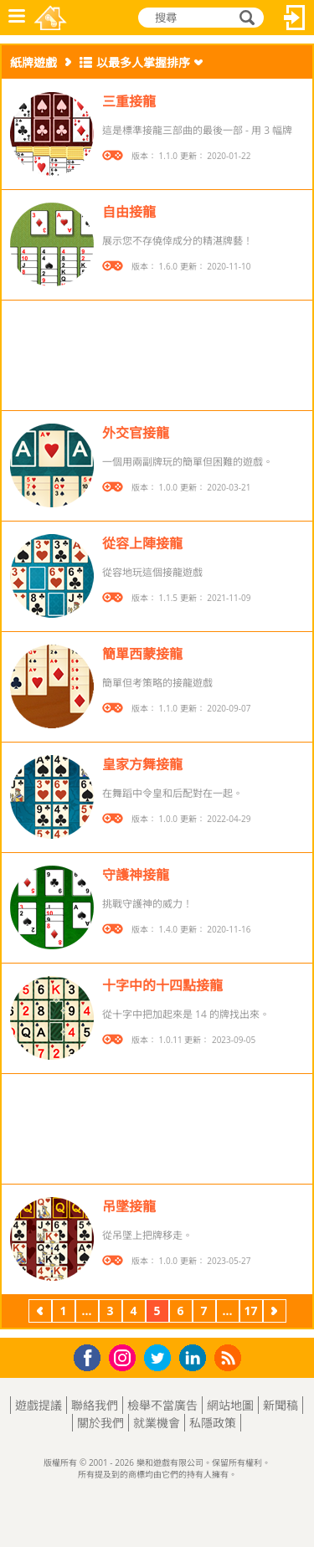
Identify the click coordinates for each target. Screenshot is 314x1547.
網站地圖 (230, 1405)
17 (250, 1310)
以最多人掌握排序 (143, 62)
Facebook (91, 1356)
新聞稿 (280, 1405)
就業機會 (156, 1423)
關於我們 (100, 1423)
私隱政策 (212, 1423)
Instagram (125, 1356)
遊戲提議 (38, 1405)
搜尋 (244, 19)
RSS (230, 1357)
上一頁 (40, 1313)
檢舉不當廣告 (162, 1405)
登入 (295, 17)
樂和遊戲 (51, 17)
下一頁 (275, 1313)
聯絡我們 (94, 1405)
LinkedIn (195, 1358)
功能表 (16, 17)
